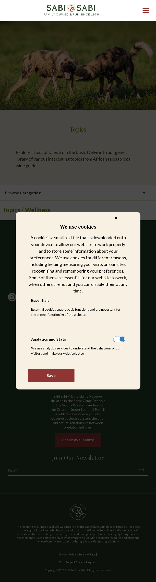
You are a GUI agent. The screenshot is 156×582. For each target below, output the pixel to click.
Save (51, 375)
